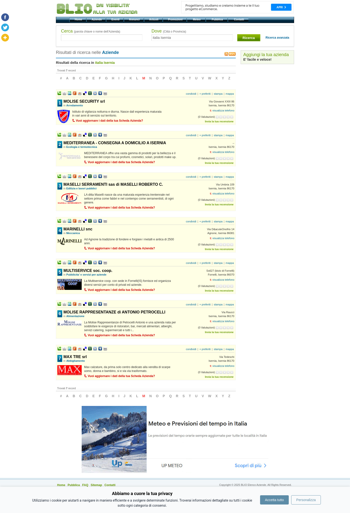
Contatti (239, 19)
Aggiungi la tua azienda (266, 54)
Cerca (90, 31)
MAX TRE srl (75, 357)
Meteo (197, 19)
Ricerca (249, 38)
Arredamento (74, 105)
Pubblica (217, 19)
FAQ (85, 485)
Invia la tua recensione (219, 121)
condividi (191, 93)
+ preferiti (204, 93)
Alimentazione (75, 316)
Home (79, 19)
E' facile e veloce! (257, 59)
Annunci (134, 19)
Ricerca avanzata (277, 37)
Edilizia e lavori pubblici (81, 188)
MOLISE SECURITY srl (84, 101)
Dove (168, 31)
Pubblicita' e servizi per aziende (86, 274)
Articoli (154, 19)
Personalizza (306, 500)
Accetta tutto (274, 500)
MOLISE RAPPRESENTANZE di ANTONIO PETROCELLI (114, 312)
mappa (230, 93)
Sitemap (96, 485)
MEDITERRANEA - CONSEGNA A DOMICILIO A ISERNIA (114, 143)
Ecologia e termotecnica (81, 146)
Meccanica (73, 233)
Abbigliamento (75, 360)
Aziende (97, 19)
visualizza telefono (223, 110)
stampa (218, 93)
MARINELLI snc (77, 229)
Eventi (115, 19)
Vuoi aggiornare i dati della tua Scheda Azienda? (109, 120)
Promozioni (175, 19)
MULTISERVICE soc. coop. (87, 271)
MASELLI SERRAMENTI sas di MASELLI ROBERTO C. (113, 184)
